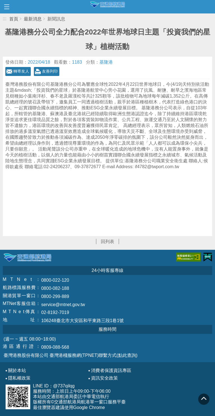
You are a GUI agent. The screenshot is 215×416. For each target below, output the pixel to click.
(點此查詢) (126, 355)
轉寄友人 (21, 71)
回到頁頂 (203, 399)
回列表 (107, 241)
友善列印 (50, 71)
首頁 (13, 19)
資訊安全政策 (104, 378)
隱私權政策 (19, 378)
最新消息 (33, 19)
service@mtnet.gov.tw (63, 304)
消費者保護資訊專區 (111, 370)
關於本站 (17, 370)
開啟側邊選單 (6, 6)
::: (4, 18)
